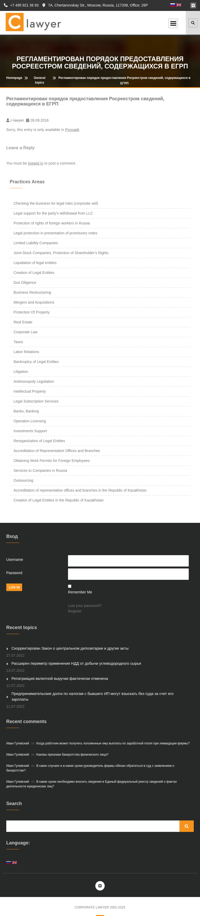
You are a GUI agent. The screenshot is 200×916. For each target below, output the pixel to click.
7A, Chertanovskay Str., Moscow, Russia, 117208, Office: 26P (95, 5)
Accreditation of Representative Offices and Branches (57, 451)
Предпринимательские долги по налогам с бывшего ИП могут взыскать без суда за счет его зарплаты (97, 693)
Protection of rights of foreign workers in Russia (52, 223)
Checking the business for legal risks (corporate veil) (56, 203)
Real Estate (23, 322)
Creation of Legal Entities (34, 273)
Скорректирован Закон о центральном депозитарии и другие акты (67, 648)
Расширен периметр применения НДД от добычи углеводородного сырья (73, 663)
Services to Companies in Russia (40, 470)
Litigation (21, 371)
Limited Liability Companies (36, 243)
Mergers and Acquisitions (34, 302)
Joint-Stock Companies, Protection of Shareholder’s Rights (61, 253)
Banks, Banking (26, 411)
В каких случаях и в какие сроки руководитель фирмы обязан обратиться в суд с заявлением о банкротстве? (90, 761)
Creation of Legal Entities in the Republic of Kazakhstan (59, 500)
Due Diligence (25, 282)
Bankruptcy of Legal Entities (36, 362)
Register (75, 611)
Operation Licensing (30, 421)
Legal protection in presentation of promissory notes (55, 233)
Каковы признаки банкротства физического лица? (72, 748)
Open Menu (173, 23)
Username (14, 559)
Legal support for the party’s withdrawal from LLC (53, 213)
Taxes (18, 342)
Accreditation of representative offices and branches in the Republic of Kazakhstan (80, 490)
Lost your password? (85, 606)
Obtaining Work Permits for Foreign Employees (52, 461)
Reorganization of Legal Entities (39, 441)
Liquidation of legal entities (35, 263)
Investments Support (30, 431)
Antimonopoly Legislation (34, 381)
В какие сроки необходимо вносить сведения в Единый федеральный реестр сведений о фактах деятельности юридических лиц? (91, 777)
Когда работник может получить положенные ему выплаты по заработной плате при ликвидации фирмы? (113, 736)
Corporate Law (26, 332)
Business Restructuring (32, 292)
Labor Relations (26, 352)
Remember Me (80, 592)
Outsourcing (23, 480)
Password (14, 573)
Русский (72, 130)
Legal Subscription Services (36, 401)
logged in (35, 163)
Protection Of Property (32, 312)
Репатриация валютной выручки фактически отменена (57, 678)
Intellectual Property (30, 391)
